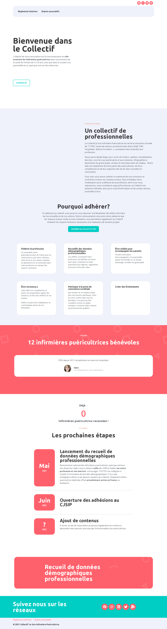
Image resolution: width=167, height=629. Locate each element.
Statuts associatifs (50, 11)
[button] (142, 11)
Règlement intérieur (28, 11)
